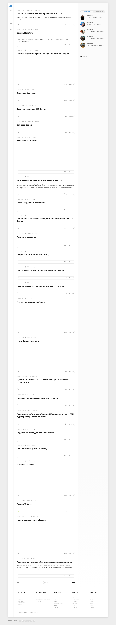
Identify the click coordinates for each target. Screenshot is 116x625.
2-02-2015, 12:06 (20, 337)
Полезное (35, 394)
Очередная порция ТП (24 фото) (33, 254)
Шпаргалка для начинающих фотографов (37, 398)
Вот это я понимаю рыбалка (31, 302)
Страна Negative (25, 33)
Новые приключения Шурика (31, 520)
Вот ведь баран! (24, 125)
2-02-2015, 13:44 (20, 89)
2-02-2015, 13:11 (20, 105)
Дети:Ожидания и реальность (31, 203)
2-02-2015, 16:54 (20, 29)
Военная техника (58, 603)
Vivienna (28, 105)
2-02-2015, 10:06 (20, 410)
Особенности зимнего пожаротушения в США (40, 14)
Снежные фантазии (26, 93)
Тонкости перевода (26, 237)
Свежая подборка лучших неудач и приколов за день (43, 54)
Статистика (21, 604)
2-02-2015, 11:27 (20, 376)
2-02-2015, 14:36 (20, 50)
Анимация (36, 121)
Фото (33, 89)
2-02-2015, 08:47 (21, 558)
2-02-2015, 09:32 (21, 429)
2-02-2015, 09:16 (20, 461)
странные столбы (25, 464)
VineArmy (29, 50)
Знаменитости (38, 215)
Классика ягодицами (27, 141)
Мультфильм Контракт (28, 341)
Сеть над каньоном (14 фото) (31, 109)
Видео (36, 50)
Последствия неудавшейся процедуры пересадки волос (44, 562)
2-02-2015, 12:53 (20, 215)
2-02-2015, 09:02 (21, 500)
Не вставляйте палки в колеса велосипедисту (39, 180)
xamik (28, 89)
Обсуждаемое (99, 11)
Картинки (35, 29)
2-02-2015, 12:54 (20, 199)
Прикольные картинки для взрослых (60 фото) (40, 270)
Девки (34, 445)
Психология (93, 597)
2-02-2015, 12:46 (20, 251)
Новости (34, 376)
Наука (73, 605)
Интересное (36, 10)
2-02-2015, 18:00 (20, 10)
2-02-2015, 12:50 (20, 233)
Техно (91, 601)
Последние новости (41, 597)
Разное (92, 607)
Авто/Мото (57, 595)
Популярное (87, 11)
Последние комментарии (43, 599)
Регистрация (39, 601)
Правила (20, 599)
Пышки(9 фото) (24, 504)
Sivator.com (25, 612)
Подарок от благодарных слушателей (35, 433)
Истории (74, 601)
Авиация (56, 597)
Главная (20, 595)
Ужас (91, 605)
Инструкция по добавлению (22, 602)
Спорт (91, 599)
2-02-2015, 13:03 (20, 121)
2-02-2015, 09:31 (20, 445)
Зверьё (56, 607)
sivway (29, 10)
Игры (73, 597)
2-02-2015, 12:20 (20, 298)
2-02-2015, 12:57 (20, 137)
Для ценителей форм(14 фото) (32, 449)
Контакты (20, 597)
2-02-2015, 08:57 (21, 516)
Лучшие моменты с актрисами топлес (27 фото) (40, 286)
